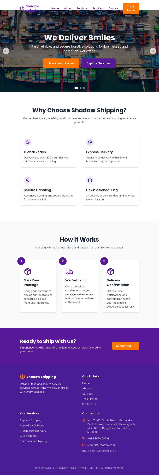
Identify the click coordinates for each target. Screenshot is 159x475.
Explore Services (99, 63)
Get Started (125, 346)
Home (55, 8)
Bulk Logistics (28, 435)
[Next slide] (153, 51)
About (67, 8)
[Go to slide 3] (84, 88)
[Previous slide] (6, 51)
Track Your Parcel (61, 63)
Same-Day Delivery (32, 425)
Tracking (98, 8)
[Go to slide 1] (76, 88)
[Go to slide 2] (81, 88)
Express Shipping (30, 420)
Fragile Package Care (33, 430)
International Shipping (33, 441)
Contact (113, 8)
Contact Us (89, 404)
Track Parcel (131, 8)
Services (82, 8)
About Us (88, 388)
